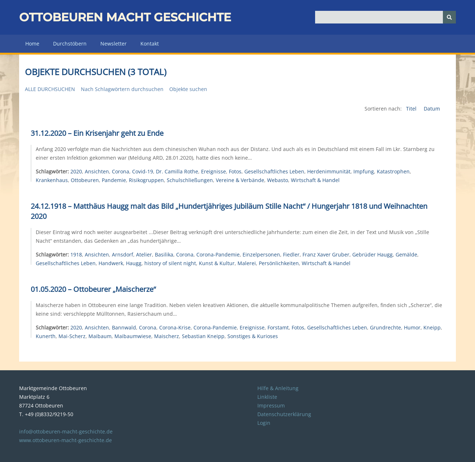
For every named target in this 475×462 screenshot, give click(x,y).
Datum (432, 108)
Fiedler (291, 254)
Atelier (144, 254)
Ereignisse (213, 171)
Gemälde (406, 254)
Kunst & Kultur (217, 263)
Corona (120, 171)
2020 (76, 171)
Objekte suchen (188, 89)
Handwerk (111, 263)
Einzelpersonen (261, 254)
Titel (412, 108)
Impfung (363, 171)
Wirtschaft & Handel (315, 180)
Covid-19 (142, 171)
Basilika (164, 254)
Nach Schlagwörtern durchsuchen (122, 89)
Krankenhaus (52, 180)
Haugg (133, 263)
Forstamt (278, 327)
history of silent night (170, 263)
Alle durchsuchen (50, 89)
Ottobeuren (85, 180)
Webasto (277, 180)
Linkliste (267, 396)
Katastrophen (393, 171)
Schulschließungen (190, 180)
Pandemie (114, 180)
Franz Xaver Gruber (325, 254)
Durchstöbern (70, 43)
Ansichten (97, 171)
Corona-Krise (175, 327)
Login (263, 422)
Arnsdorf (122, 254)
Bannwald (124, 327)
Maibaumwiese (132, 336)
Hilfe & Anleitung (277, 388)
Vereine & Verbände (240, 180)
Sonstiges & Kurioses (252, 336)
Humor (412, 327)
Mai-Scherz (72, 336)
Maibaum (100, 336)
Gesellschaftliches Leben (274, 171)
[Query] (385, 17)
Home (32, 43)
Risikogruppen (146, 180)
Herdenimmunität (328, 171)
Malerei (247, 263)
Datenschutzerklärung (284, 414)
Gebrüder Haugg (372, 254)
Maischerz (166, 336)
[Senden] (449, 17)
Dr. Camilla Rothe (177, 171)
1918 (76, 254)
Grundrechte (385, 327)
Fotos (235, 171)
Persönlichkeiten (279, 263)
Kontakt (149, 43)
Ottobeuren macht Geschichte (125, 17)
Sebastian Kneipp (203, 336)
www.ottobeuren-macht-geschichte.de (65, 440)
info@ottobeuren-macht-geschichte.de (66, 431)
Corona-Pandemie (218, 254)
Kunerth (46, 336)
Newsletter (113, 43)
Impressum (271, 405)
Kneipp (432, 327)
